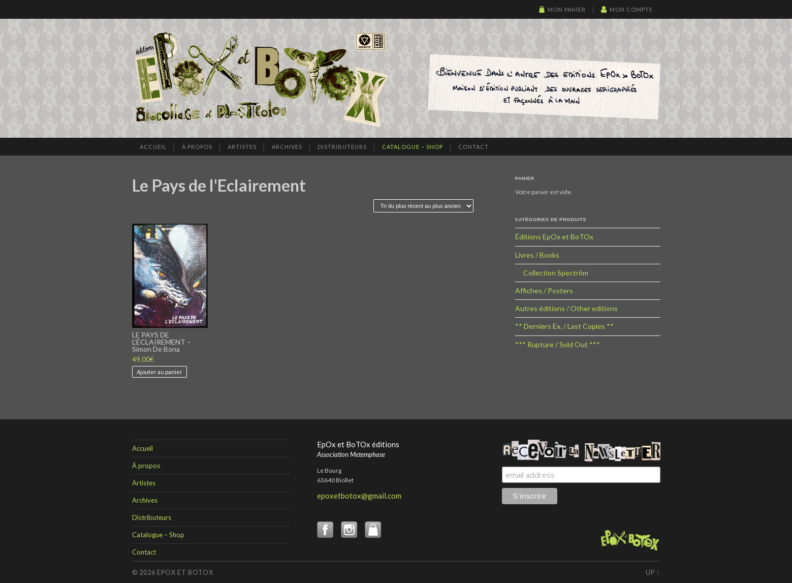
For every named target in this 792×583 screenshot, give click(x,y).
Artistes (242, 146)
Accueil (153, 146)
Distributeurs (342, 146)
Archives (287, 146)
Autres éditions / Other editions (566, 308)
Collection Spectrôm (555, 272)
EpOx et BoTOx (185, 572)
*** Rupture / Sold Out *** (557, 344)
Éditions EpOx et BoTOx (554, 236)
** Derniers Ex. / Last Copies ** (564, 326)
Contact (473, 146)
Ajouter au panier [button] (159, 372)
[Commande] (423, 205)
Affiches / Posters (544, 290)
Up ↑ (653, 572)
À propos (197, 146)
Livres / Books (537, 255)
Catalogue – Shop (412, 146)
